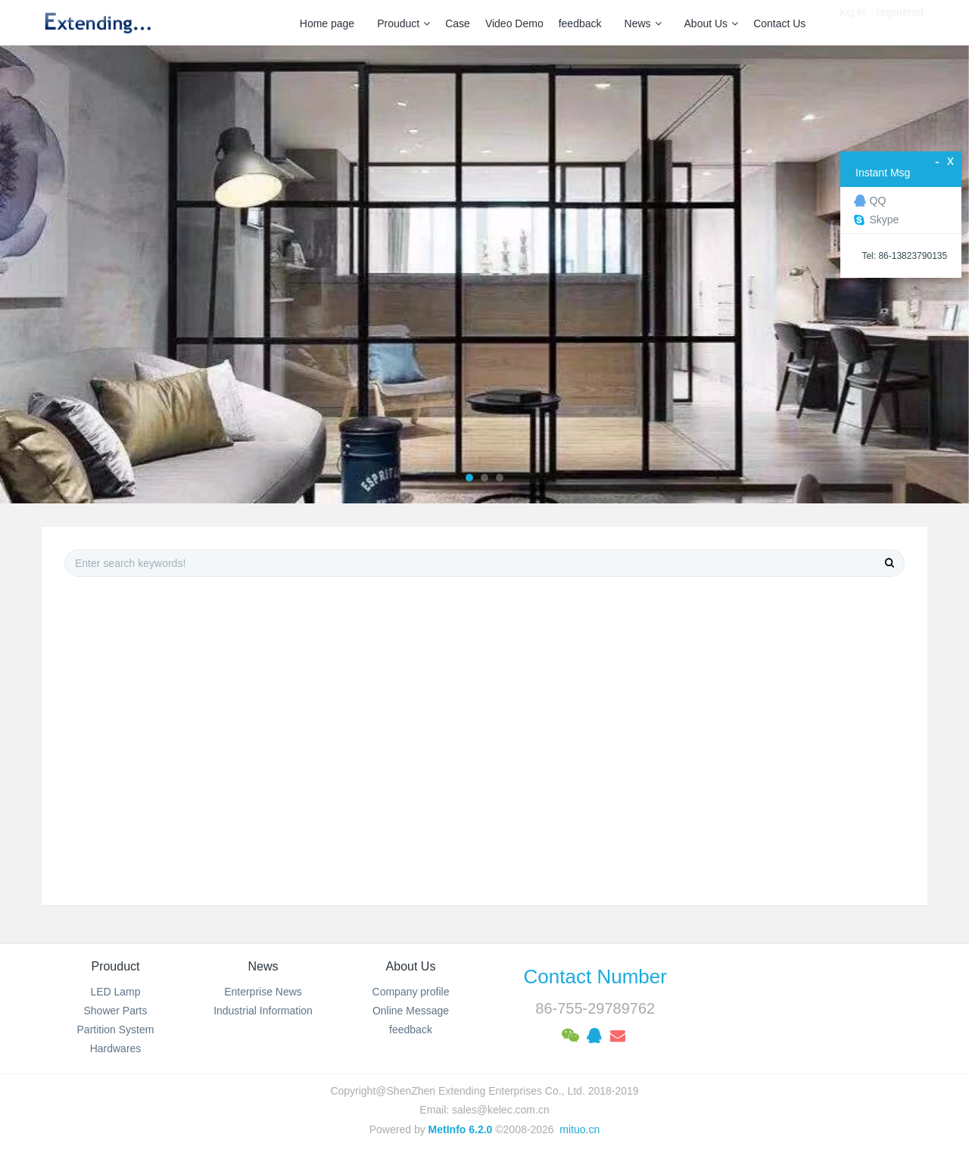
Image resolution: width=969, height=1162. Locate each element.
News (643, 23)
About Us (711, 23)
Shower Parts (115, 1011)
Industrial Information (263, 1011)
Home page (327, 23)
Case (457, 23)
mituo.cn (579, 1129)
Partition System (115, 1029)
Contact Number (595, 976)
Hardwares (116, 1048)
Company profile (411, 992)
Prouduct (403, 23)
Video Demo (514, 23)
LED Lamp (115, 992)
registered (900, 23)
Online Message (410, 1011)
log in (852, 23)
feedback (580, 23)
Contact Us (779, 23)
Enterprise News (263, 992)
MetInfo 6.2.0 (460, 1129)
